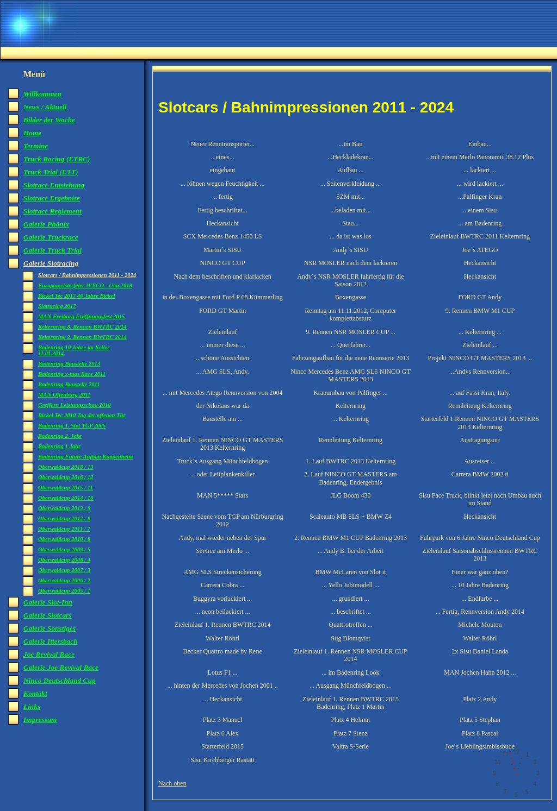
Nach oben (172, 783)
